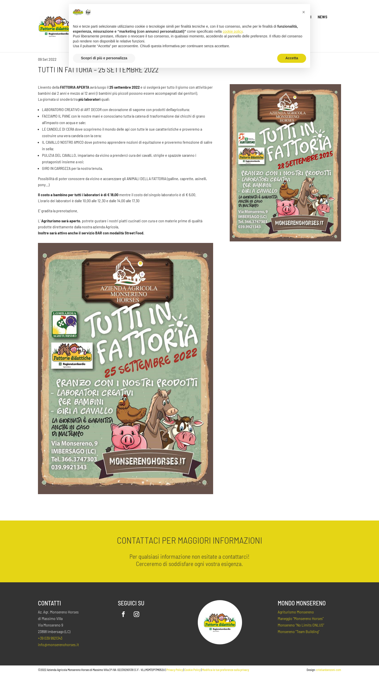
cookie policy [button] (233, 31)
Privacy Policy (174, 669)
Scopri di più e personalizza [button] (104, 58)
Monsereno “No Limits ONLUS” (301, 625)
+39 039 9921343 (50, 638)
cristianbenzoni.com (328, 669)
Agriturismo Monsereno (296, 611)
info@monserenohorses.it (58, 644)
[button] (304, 12)
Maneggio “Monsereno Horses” (301, 618)
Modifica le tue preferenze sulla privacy (225, 669)
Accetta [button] (291, 58)
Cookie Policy (192, 669)
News (322, 17)
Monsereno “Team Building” (298, 631)
